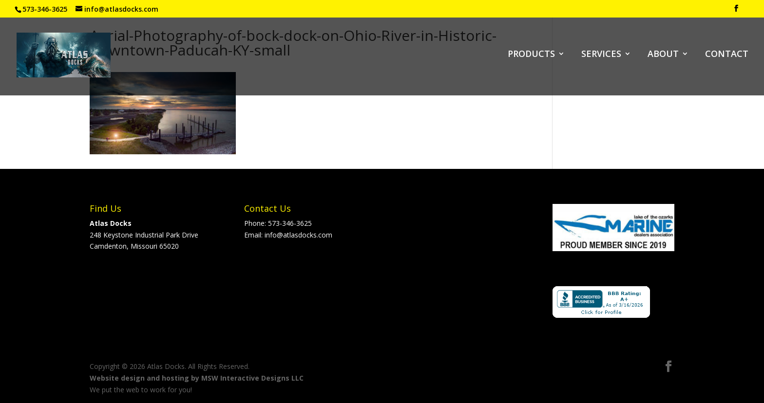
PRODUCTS (531, 54)
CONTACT (726, 54)
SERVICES (601, 54)
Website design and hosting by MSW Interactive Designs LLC (197, 378)
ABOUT (663, 54)
